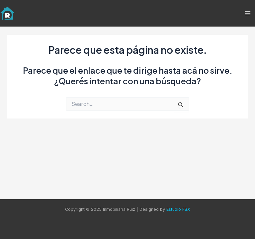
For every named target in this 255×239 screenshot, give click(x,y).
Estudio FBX (178, 209)
